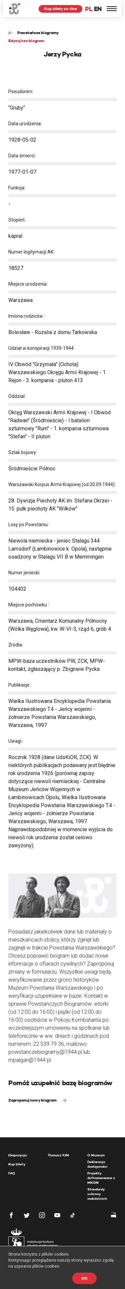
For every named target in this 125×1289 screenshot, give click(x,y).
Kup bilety (16, 1164)
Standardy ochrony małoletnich (97, 1194)
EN (98, 9)
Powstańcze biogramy (38, 32)
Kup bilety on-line (60, 8)
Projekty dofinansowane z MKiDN (101, 1178)
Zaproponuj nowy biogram (32, 1100)
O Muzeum (96, 1155)
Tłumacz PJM (58, 1155)
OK (84, 1278)
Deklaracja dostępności (97, 1164)
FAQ (11, 1173)
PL (88, 9)
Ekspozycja (17, 1155)
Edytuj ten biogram (26, 40)
